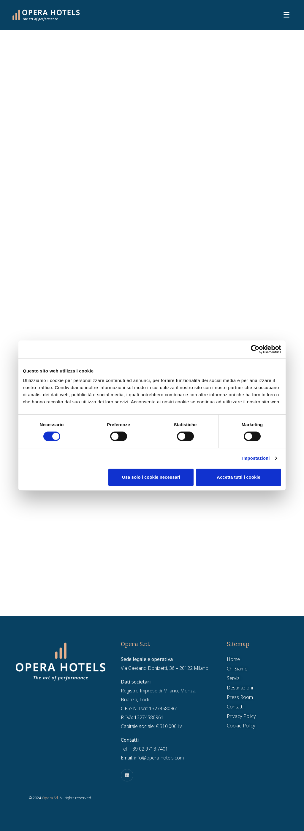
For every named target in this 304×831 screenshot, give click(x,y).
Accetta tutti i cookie (238, 477)
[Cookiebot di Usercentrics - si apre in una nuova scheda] (255, 349)
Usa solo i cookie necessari (151, 477)
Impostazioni (256, 458)
